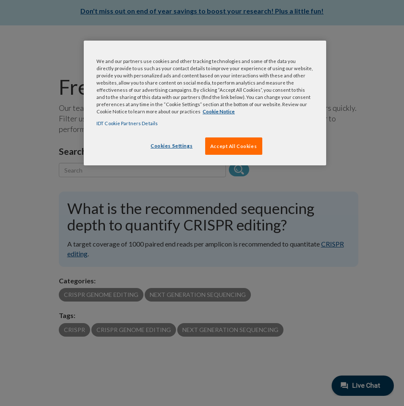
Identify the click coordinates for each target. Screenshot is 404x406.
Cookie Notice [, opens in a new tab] (219, 111)
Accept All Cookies (233, 146)
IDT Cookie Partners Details (127, 123)
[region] (205, 103)
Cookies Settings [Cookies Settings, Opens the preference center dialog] (171, 145)
